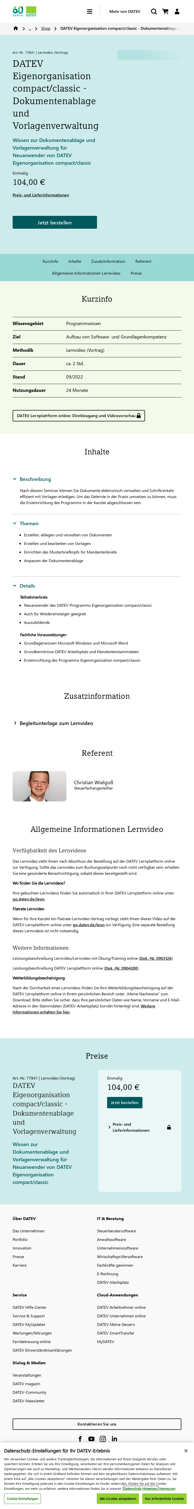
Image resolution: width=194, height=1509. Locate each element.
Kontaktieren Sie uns (97, 1424)
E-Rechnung (107, 1273)
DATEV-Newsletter (29, 1400)
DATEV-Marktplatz (113, 1282)
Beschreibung (32, 478)
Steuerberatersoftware (116, 1230)
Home (16, 28)
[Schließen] (185, 1450)
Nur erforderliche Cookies (164, 1498)
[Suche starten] (153, 11)
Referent (143, 261)
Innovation (22, 1248)
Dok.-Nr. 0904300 (121, 968)
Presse (18, 1256)
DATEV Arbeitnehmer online (121, 1307)
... (30, 28)
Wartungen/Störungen (32, 1333)
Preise (136, 273)
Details (24, 585)
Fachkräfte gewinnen (115, 1265)
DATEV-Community (29, 1392)
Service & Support (29, 1315)
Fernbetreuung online (32, 1341)
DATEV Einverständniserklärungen (42, 1350)
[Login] (177, 11)
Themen (26, 523)
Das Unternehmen (28, 1230)
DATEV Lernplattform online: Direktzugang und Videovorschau (76, 415)
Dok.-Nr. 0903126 (156, 958)
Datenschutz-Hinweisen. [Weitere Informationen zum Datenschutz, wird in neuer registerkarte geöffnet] (141, 1488)
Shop (45, 28)
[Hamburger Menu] (93, 11)
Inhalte (74, 261)
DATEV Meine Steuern (116, 1324)
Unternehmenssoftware (117, 1248)
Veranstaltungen (27, 1375)
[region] (97, 1476)
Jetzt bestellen (55, 222)
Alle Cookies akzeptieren (118, 1498)
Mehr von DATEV (124, 11)
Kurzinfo (50, 261)
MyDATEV (105, 1341)
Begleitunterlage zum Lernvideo (53, 722)
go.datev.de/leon (28, 899)
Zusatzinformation (108, 261)
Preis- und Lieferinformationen (41, 194)
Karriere (20, 1265)
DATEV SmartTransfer (115, 1333)
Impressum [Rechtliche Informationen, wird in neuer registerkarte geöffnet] (167, 1488)
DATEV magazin (26, 1383)
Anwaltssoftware (111, 1239)
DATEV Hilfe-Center (29, 1307)
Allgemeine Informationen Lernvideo (86, 273)
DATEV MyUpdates (29, 1324)
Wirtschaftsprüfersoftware (120, 1256)
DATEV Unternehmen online (121, 1315)
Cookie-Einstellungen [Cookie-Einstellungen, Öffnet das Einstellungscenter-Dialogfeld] (22, 1498)
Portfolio (20, 1239)
